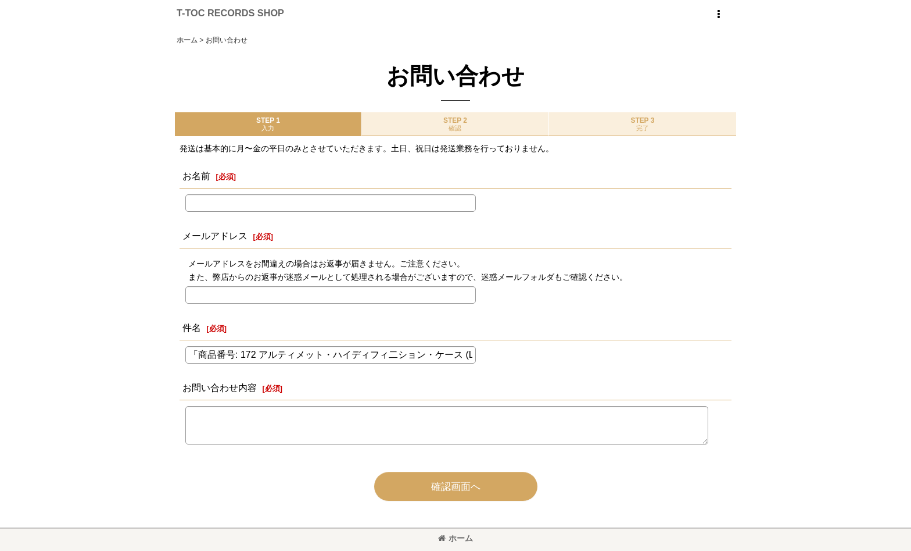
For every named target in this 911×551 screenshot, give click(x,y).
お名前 (196, 175)
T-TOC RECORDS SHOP (230, 13)
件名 (191, 327)
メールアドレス (215, 235)
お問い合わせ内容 (219, 387)
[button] (718, 14)
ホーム (455, 538)
